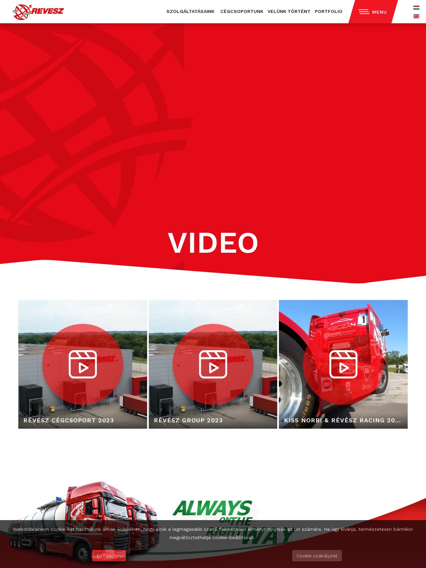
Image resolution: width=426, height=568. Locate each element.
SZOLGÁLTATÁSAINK (190, 11)
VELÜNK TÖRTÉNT (289, 11)
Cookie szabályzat (317, 555)
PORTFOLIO (328, 11)
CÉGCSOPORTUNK (241, 11)
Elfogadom (109, 555)
